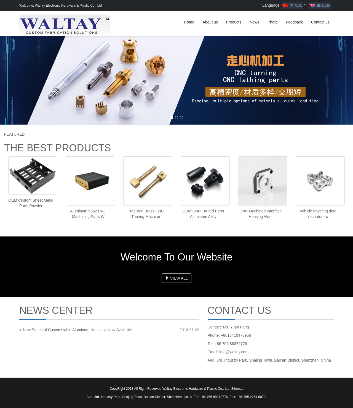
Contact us (320, 22)
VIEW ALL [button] (176, 278)
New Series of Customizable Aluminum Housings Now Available (77, 330)
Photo (273, 22)
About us (210, 22)
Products (233, 22)
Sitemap (237, 389)
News (254, 22)
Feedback (294, 22)
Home (189, 22)
